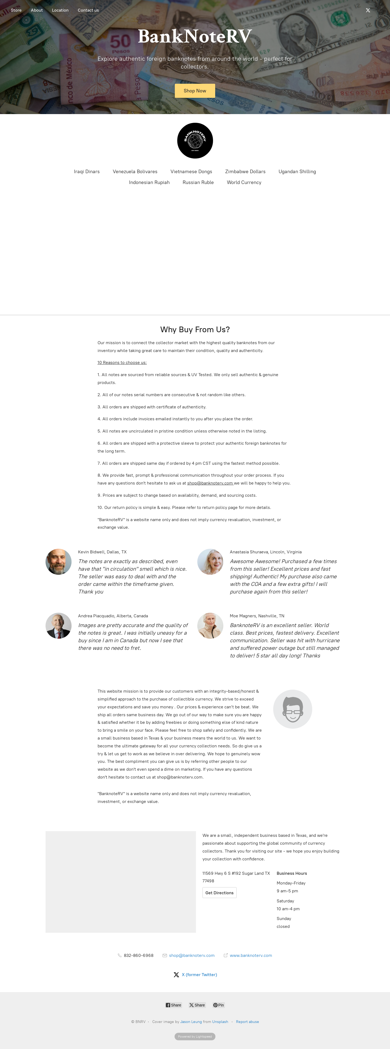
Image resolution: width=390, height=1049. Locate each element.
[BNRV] (195, 141)
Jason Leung (191, 1021)
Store (16, 10)
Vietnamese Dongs (191, 172)
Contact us (88, 10)
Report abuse (247, 1021)
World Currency (244, 182)
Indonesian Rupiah (149, 182)
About (37, 10)
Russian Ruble (198, 182)
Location (60, 10)
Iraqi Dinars (87, 172)
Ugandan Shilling (297, 172)
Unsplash (220, 1021)
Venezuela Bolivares (135, 172)
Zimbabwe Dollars (245, 172)
